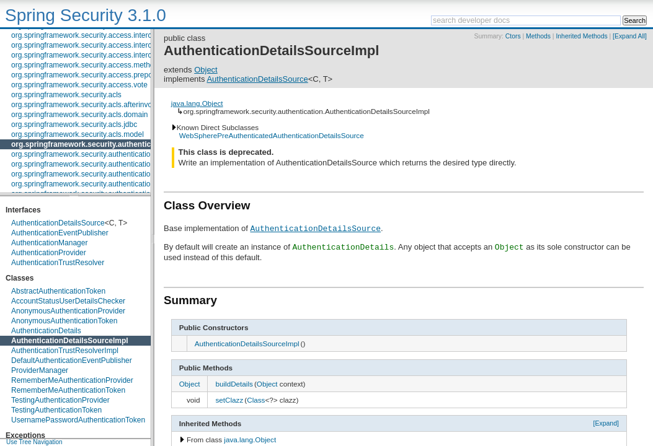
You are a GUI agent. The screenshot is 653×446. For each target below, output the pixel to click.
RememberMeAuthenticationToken (68, 390)
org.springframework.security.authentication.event (93, 174)
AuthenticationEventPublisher (60, 233)
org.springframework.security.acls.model (77, 134)
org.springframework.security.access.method (84, 65)
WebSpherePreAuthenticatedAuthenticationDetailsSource (271, 135)
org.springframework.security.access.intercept (86, 35)
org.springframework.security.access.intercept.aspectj (99, 55)
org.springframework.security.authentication (90, 144)
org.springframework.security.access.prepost (84, 75)
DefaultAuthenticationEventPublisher (71, 360)
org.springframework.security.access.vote (79, 85)
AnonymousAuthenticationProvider (68, 311)
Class (256, 400)
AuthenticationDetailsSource (58, 223)
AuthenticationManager (49, 242)
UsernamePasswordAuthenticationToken (78, 420)
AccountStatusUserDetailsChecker (68, 301)
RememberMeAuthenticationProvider (72, 380)
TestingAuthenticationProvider (60, 400)
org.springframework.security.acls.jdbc (74, 124)
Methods (538, 36)
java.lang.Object (197, 103)
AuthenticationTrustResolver (57, 262)
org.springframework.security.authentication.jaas (91, 184)
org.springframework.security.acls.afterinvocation (91, 104)
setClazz (229, 400)
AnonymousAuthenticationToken (64, 321)
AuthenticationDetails (46, 330)
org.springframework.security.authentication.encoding (99, 164)
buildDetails (233, 384)
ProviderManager (39, 370)
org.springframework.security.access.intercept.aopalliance (106, 45)
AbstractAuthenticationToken (58, 291)
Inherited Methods (581, 36)
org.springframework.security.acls (66, 94)
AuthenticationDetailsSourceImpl (69, 340)
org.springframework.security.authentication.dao (90, 154)
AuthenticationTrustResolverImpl (64, 350)
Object (206, 69)
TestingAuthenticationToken (56, 410)
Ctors (513, 36)
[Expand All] (630, 36)
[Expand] (606, 423)
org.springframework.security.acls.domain (79, 114)
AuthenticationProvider (48, 252)
